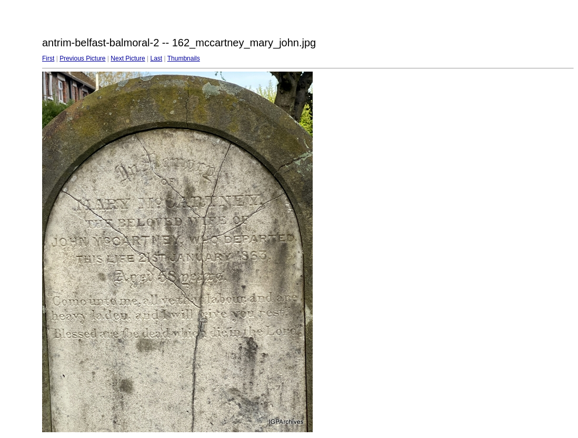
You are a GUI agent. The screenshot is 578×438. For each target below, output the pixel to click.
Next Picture (128, 58)
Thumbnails (183, 58)
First (48, 58)
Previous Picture (82, 58)
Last (156, 58)
